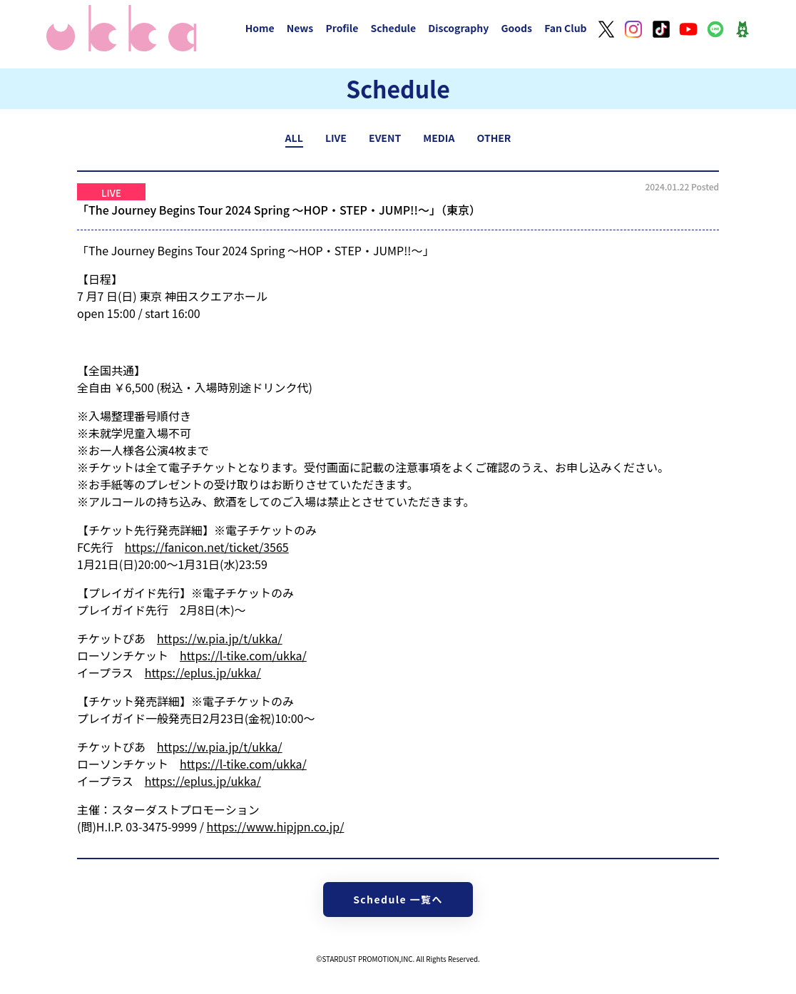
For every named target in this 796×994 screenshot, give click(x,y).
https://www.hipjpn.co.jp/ (276, 826)
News (300, 28)
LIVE (336, 137)
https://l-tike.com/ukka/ (243, 655)
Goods (516, 28)
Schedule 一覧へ (398, 899)
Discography (458, 28)
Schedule (393, 28)
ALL (294, 137)
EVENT (385, 137)
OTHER (494, 137)
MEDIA (438, 137)
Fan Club (565, 28)
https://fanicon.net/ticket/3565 (207, 546)
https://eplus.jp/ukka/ (203, 672)
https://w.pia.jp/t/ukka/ (219, 638)
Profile (341, 28)
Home (260, 28)
